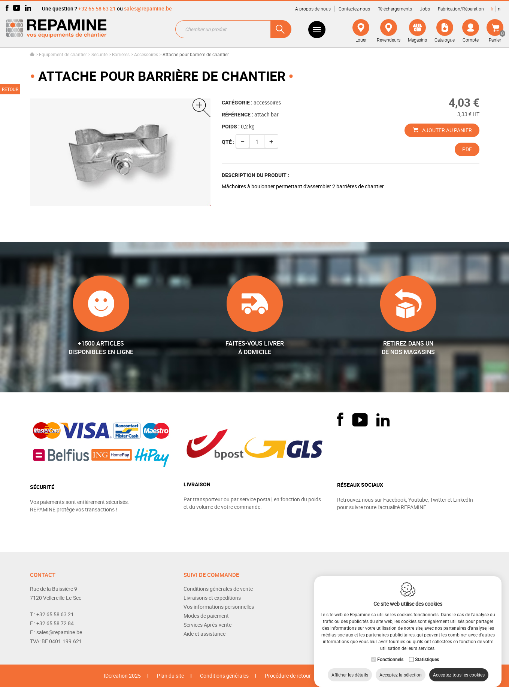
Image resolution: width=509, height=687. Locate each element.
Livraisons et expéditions (212, 597)
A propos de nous (313, 9)
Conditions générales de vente (218, 588)
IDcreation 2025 (122, 675)
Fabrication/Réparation (461, 9)
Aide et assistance (204, 633)
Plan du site (170, 675)
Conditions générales (224, 675)
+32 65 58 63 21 (97, 8)
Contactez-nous (354, 9)
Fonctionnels (390, 652)
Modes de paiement (206, 615)
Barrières (121, 54)
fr (492, 9)
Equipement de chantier (63, 54)
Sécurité (99, 54)
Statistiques (427, 652)
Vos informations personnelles (219, 606)
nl (500, 9)
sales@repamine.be (148, 8)
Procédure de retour (288, 675)
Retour (10, 89)
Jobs (425, 9)
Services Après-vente (207, 624)
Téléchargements (395, 9)
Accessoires (146, 54)
